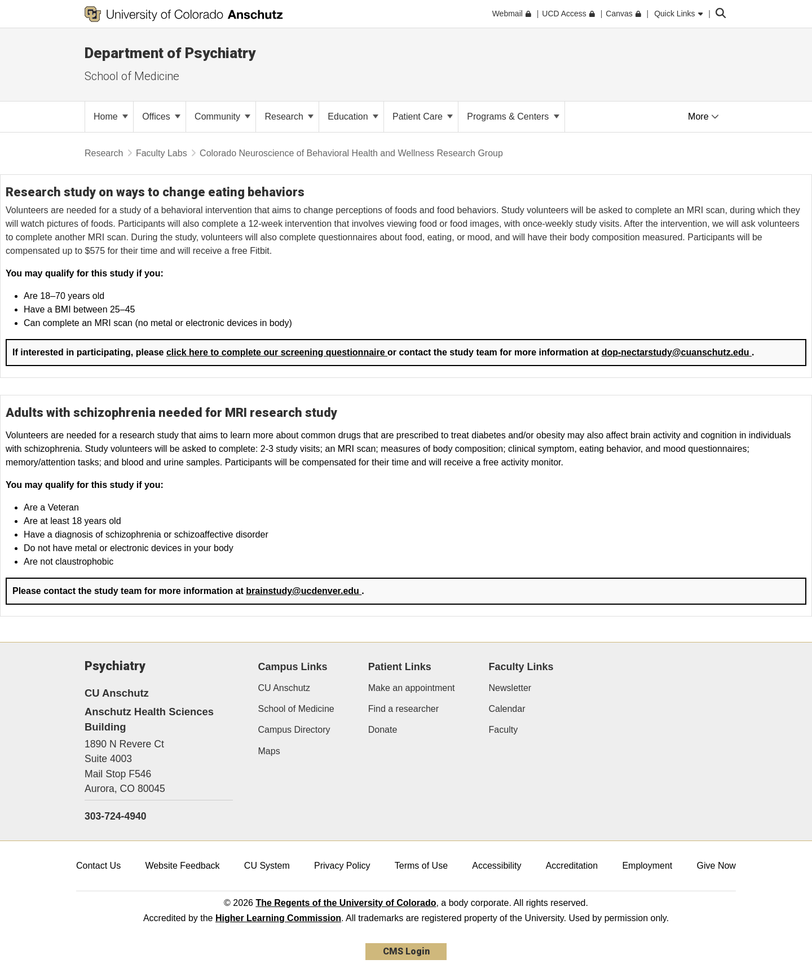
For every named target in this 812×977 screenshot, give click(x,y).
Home (111, 116)
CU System (267, 865)
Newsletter (510, 688)
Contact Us (98, 865)
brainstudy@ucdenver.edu (303, 591)
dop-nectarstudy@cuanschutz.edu (677, 352)
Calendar (507, 709)
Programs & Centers (513, 116)
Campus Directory (294, 729)
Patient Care (422, 116)
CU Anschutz (284, 688)
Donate (383, 729)
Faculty (503, 729)
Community (222, 116)
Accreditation (572, 865)
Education (353, 116)
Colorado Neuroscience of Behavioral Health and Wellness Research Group (351, 153)
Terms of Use (421, 865)
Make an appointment (411, 688)
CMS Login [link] (406, 951)
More (703, 116)
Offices (161, 116)
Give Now (716, 865)
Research (289, 116)
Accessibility (496, 865)
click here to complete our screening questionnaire (276, 352)
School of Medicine (132, 76)
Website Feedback (182, 865)
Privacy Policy (342, 865)
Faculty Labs (161, 153)
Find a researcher (403, 709)
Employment (647, 865)
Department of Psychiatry (170, 53)
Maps (269, 751)
